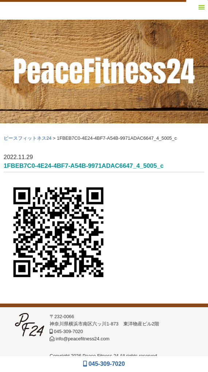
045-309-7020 (104, 364)
